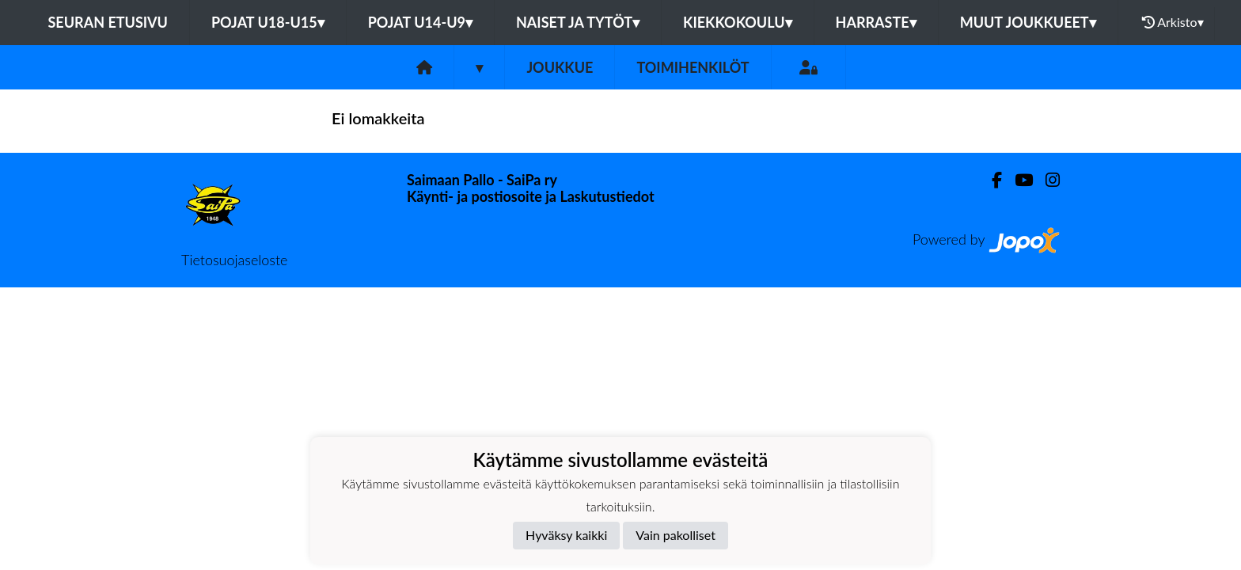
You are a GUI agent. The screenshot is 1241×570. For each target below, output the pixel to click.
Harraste (876, 22)
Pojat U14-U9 (420, 22)
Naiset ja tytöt (577, 22)
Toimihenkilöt (692, 67)
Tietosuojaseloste (234, 259)
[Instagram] (1046, 180)
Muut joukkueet (1028, 22)
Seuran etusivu (107, 22)
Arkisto (1173, 22)
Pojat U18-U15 (267, 22)
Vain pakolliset (675, 534)
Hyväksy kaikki (566, 534)
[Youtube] (1017, 180)
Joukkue (559, 67)
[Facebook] (990, 180)
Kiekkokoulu (737, 22)
